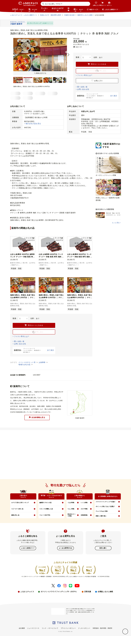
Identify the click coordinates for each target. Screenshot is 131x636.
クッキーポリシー (84, 628)
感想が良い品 (15, 515)
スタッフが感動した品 (46, 509)
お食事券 (42, 362)
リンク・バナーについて (50, 628)
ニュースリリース (33, 628)
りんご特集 (71, 509)
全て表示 (113, 96)
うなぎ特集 (71, 502)
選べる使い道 (82, 87)
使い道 (79, 10)
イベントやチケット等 (27, 362)
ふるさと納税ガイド (28, 548)
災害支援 (87, 591)
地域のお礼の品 (24, 364)
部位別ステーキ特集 (72, 515)
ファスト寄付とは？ (85, 75)
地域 (33, 10)
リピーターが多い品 (17, 509)
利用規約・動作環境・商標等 (102, 628)
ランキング (44, 9)
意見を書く (103, 548)
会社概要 (22, 628)
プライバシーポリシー (68, 628)
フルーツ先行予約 (44, 515)
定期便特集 (84, 515)
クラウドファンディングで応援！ (106, 502)
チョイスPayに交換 (101, 511)
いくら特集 (84, 502)
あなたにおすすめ (58, 9)
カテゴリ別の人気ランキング (20, 502)
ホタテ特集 (84, 509)
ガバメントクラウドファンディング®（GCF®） (59, 591)
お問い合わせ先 (83, 89)
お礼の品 (18, 10)
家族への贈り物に (101, 516)
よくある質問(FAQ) (65, 548)
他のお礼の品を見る (33, 123)
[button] (33, 238)
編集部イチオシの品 (45, 502)
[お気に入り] (125, 631)
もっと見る (116, 222)
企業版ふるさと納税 (105, 591)
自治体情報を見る (37, 418)
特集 (68, 9)
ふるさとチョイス (27, 591)
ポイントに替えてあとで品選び (105, 506)
